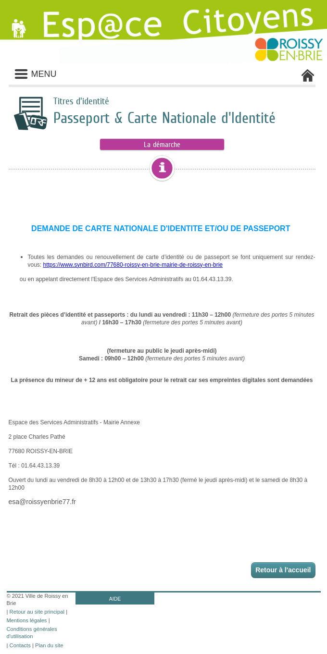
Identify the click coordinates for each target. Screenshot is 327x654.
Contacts (20, 645)
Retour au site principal (37, 612)
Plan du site (49, 645)
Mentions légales (27, 620)
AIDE (115, 599)
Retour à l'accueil (283, 570)
